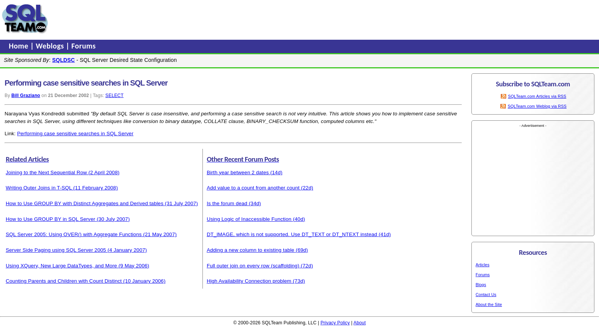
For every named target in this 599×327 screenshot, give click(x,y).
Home (19, 45)
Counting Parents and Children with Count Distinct (64, 281)
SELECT (114, 95)
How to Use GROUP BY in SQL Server (50, 219)
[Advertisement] (196, 19)
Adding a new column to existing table (250, 250)
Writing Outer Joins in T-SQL (39, 188)
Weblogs (51, 45)
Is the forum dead (227, 203)
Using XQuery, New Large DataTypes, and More (61, 266)
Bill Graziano (25, 95)
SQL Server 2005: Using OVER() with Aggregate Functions (74, 234)
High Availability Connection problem (249, 281)
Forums (83, 45)
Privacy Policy (335, 322)
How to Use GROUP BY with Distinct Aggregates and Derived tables (85, 203)
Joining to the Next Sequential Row (46, 172)
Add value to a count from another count (253, 188)
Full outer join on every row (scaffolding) (253, 266)
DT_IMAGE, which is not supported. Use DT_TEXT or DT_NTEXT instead (292, 234)
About (359, 322)
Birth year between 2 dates (238, 172)
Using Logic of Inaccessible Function (249, 219)
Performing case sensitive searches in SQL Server (75, 133)
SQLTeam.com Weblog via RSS (537, 106)
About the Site (489, 304)
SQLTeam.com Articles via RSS (537, 96)
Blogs (481, 284)
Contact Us (486, 294)
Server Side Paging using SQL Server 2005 (56, 250)
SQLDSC (63, 60)
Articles (482, 264)
